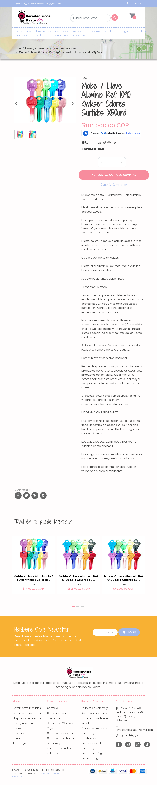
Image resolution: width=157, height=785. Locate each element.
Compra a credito (57, 713)
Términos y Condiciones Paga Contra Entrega (92, 753)
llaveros (95, 31)
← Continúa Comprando (112, 184)
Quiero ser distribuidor (60, 738)
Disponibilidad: (88, 149)
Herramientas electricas (43, 33)
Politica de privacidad (94, 728)
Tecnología (140, 31)
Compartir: (23, 489)
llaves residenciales (64, 48)
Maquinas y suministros (61, 33)
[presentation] (16, 104)
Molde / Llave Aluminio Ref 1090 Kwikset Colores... (33, 578)
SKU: (84, 142)
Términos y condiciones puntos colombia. (59, 748)
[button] (73, 606)
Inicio (17, 48)
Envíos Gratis (54, 718)
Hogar (124, 31)
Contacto (52, 708)
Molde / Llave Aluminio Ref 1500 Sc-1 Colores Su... (78, 578)
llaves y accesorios (78, 33)
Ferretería (109, 31)
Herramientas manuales (23, 33)
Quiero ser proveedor (60, 733)
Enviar (129, 632)
